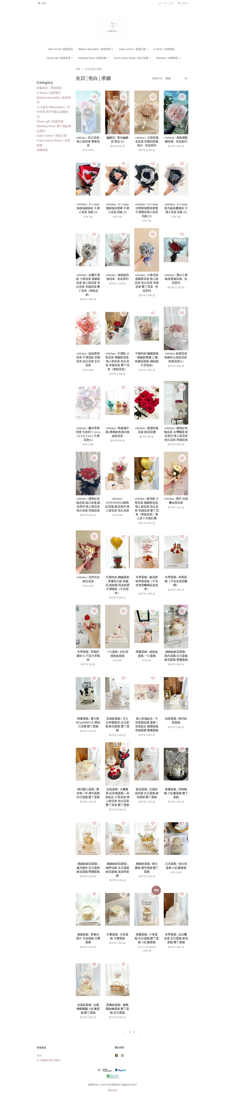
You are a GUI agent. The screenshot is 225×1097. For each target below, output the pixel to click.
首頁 (78, 69)
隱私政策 (112, 1090)
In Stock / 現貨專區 (163, 49)
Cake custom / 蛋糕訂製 (133, 49)
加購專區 (42, 150)
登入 (161, 3)
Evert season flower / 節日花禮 (132, 58)
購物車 (185, 3)
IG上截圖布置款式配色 (48, 1060)
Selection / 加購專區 (168, 58)
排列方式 (157, 78)
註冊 (171, 3)
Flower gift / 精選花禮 (60, 58)
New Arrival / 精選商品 (60, 49)
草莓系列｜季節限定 (49, 88)
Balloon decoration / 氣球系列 (95, 49)
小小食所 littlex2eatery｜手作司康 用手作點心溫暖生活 (53, 112)
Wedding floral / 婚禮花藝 (93, 58)
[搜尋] (46, 3)
